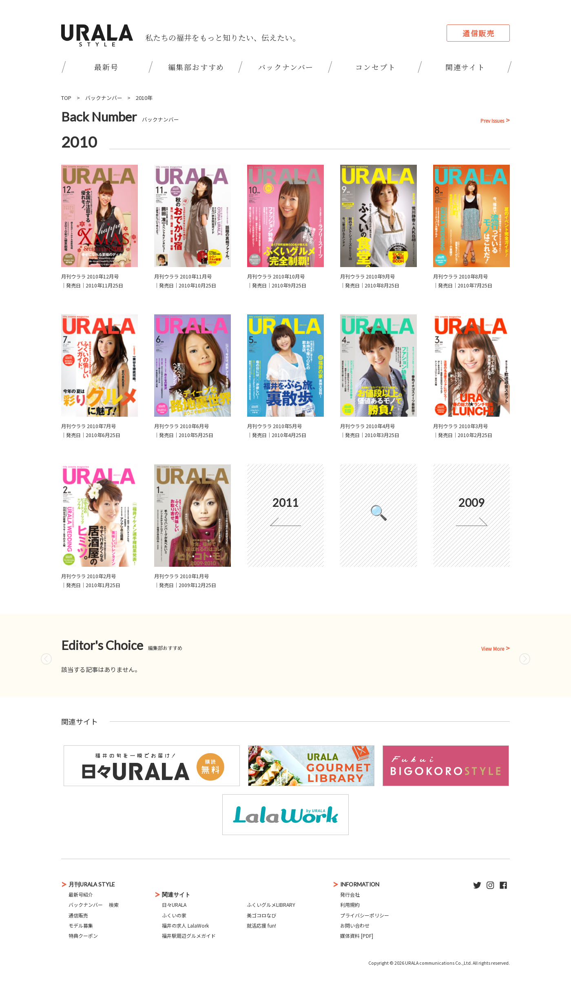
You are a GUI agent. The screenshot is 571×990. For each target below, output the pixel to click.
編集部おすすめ (196, 67)
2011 (285, 502)
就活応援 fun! (261, 925)
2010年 (144, 98)
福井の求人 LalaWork (185, 925)
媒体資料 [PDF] (356, 935)
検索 (114, 904)
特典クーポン (83, 935)
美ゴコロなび (261, 915)
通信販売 (479, 33)
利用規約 (350, 904)
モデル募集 (81, 925)
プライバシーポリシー (364, 915)
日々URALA (174, 904)
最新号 (106, 67)
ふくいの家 (174, 915)
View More (492, 648)
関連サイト (465, 67)
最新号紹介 (81, 894)
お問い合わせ (355, 925)
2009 (471, 502)
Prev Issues (492, 120)
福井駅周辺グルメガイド (189, 935)
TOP (66, 98)
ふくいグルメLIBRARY (271, 904)
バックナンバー (286, 67)
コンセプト (375, 67)
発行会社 (350, 894)
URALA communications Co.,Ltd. (438, 963)
